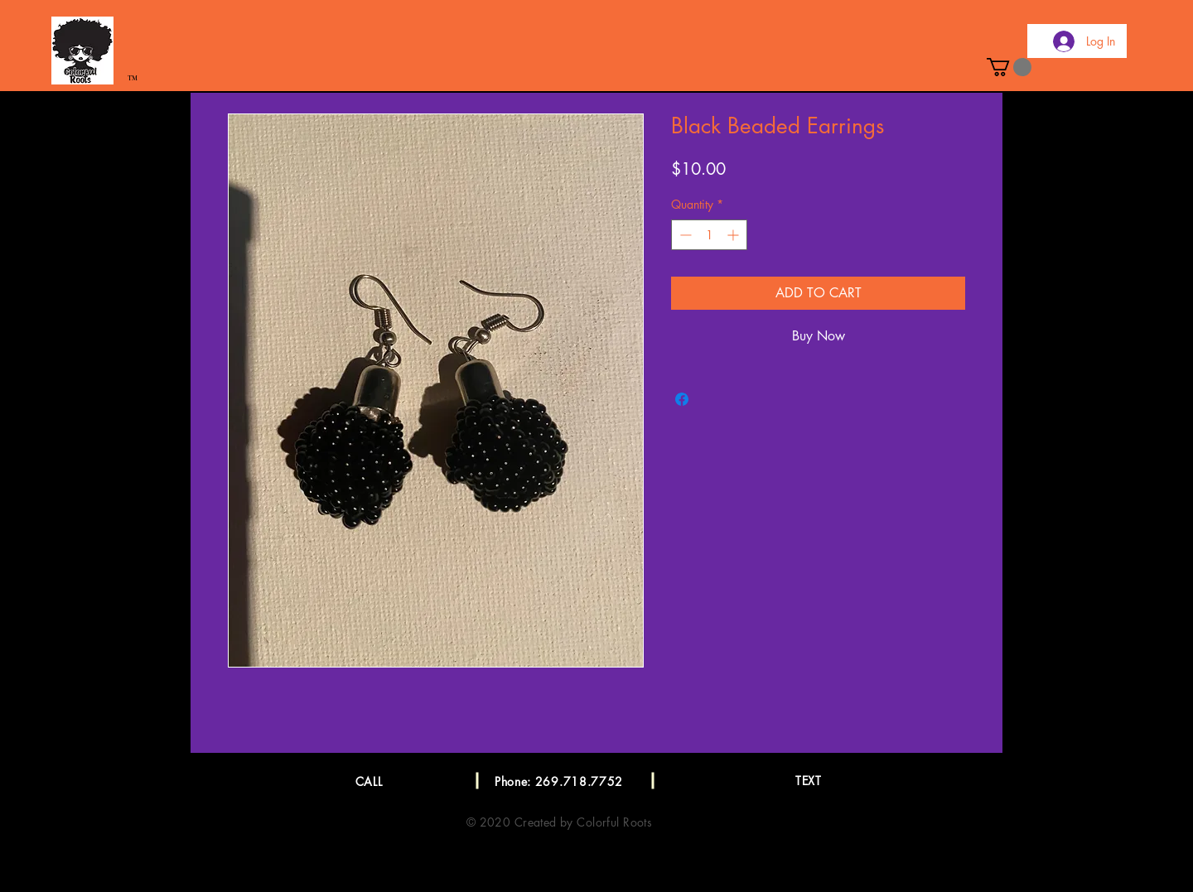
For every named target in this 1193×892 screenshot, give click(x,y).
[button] (1009, 67)
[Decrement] (684, 234)
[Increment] (734, 234)
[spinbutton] (709, 234)
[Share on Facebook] (682, 399)
